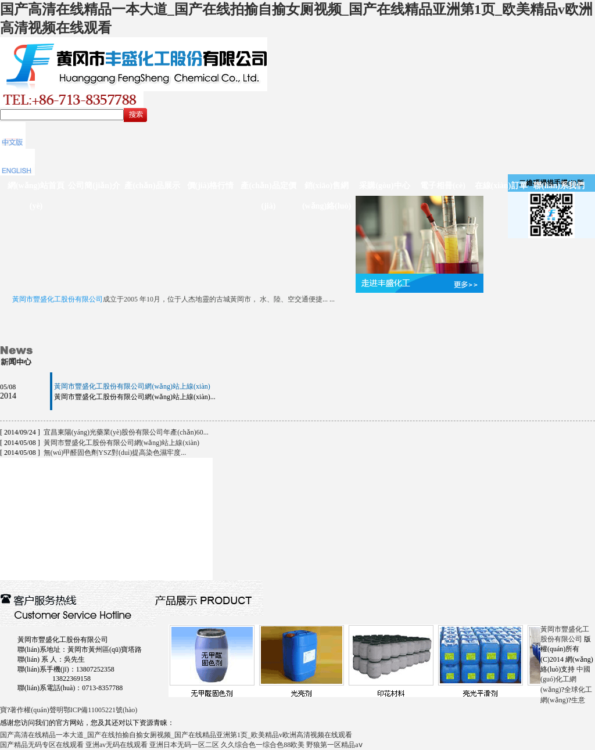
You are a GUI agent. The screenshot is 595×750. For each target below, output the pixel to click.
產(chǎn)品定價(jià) (268, 195)
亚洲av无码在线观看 (116, 745)
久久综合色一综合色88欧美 (262, 745)
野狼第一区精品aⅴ (334, 745)
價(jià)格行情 (210, 185)
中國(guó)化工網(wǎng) (565, 679)
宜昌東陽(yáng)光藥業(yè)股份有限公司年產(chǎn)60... (126, 432)
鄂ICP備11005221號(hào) (100, 710)
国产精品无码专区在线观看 (42, 745)
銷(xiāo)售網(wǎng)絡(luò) (326, 195)
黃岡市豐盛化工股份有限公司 (57, 299)
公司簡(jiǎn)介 (94, 185)
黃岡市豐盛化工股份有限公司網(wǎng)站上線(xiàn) (132, 386)
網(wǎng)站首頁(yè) (36, 195)
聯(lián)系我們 (559, 185)
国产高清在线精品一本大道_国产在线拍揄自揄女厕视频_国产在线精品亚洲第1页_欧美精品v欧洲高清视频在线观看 (176, 735)
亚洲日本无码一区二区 (184, 745)
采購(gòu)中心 (384, 185)
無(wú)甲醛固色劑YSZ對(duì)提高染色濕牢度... (115, 452)
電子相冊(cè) (442, 185)
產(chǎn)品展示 (152, 185)
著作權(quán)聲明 (36, 710)
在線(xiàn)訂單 (501, 185)
